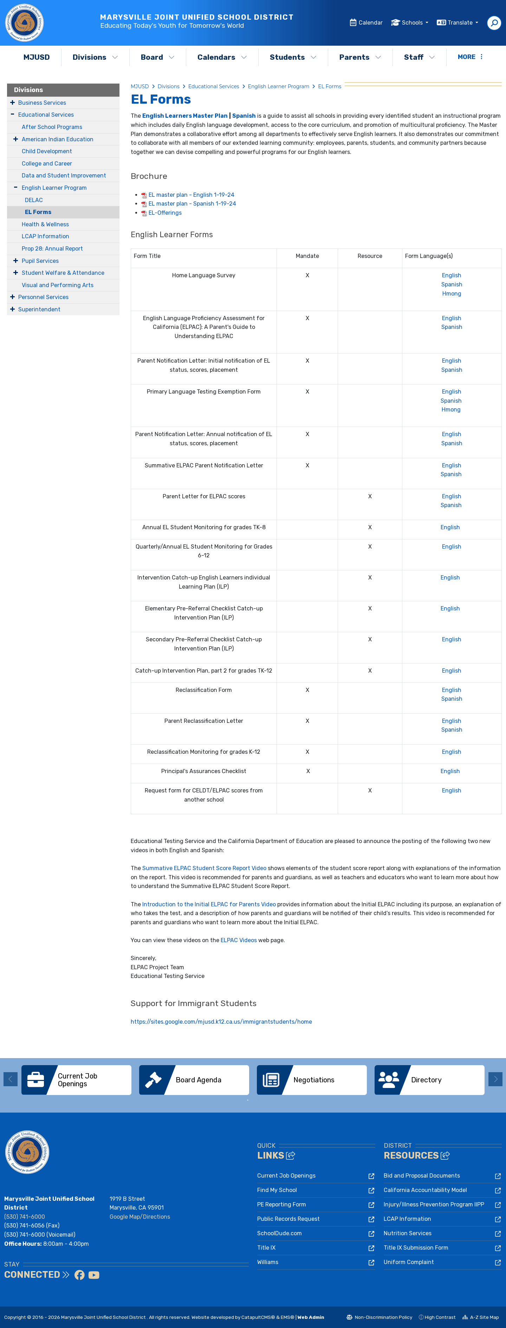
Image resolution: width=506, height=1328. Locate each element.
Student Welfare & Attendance (63, 273)
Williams (267, 1262)
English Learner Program (54, 187)
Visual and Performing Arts (57, 285)
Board (158, 57)
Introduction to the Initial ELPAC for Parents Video (209, 904)
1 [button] (247, 1100)
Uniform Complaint (409, 1262)
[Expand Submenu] (12, 102)
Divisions (95, 57)
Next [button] (495, 1079)
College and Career (47, 163)
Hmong (451, 293)
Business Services (42, 102)
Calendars (222, 57)
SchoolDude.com (279, 1233)
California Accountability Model (425, 1190)
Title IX (266, 1247)
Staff (419, 57)
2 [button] (258, 1100)
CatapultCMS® (258, 1317)
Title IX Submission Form (416, 1247)
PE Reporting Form (281, 1204)
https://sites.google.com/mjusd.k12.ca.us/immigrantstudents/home (221, 1021)
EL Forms (38, 212)
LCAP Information (45, 236)
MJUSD (37, 57)
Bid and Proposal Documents (422, 1175)
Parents (360, 57)
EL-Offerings (165, 212)
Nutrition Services (408, 1233)
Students (293, 57)
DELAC (34, 200)
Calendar (371, 22)
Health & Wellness (45, 224)
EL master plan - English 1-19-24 (191, 195)
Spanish (244, 115)
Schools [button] (413, 22)
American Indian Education (57, 139)
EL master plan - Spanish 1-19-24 (192, 203)
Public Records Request (288, 1219)
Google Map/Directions (140, 1216)
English (451, 275)
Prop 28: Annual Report (52, 248)
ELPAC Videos (239, 940)
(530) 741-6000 (24, 1216)
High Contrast (440, 1317)
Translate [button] (461, 22)
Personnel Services (43, 297)
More (470, 57)
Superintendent (39, 309)
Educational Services (46, 114)
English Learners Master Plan (185, 115)
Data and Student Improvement (64, 175)
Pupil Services (40, 261)
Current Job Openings (286, 1175)
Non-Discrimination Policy (379, 1318)
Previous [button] (11, 1079)
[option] (76, 1080)
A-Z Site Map (480, 1318)
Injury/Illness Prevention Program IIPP (434, 1204)
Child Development (47, 151)
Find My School (277, 1190)
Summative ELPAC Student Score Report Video (204, 868)
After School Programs (52, 127)
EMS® (287, 1317)
